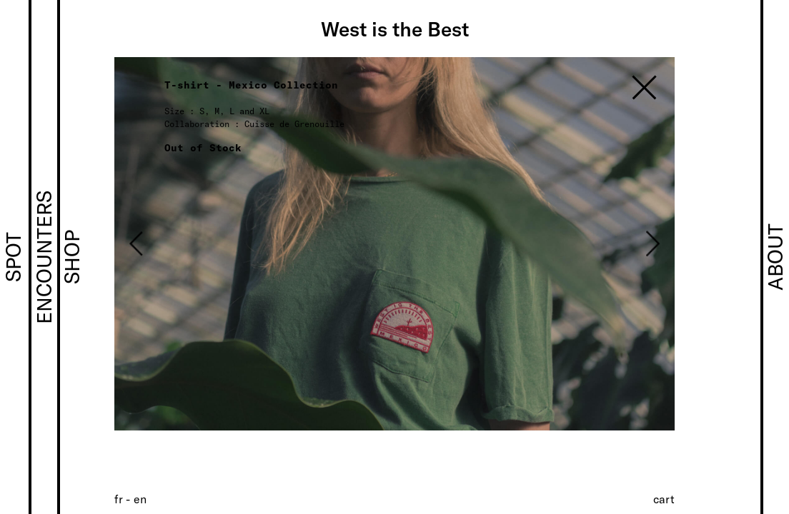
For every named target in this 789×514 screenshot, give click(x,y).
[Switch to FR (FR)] (118, 498)
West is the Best (395, 28)
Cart (664, 498)
